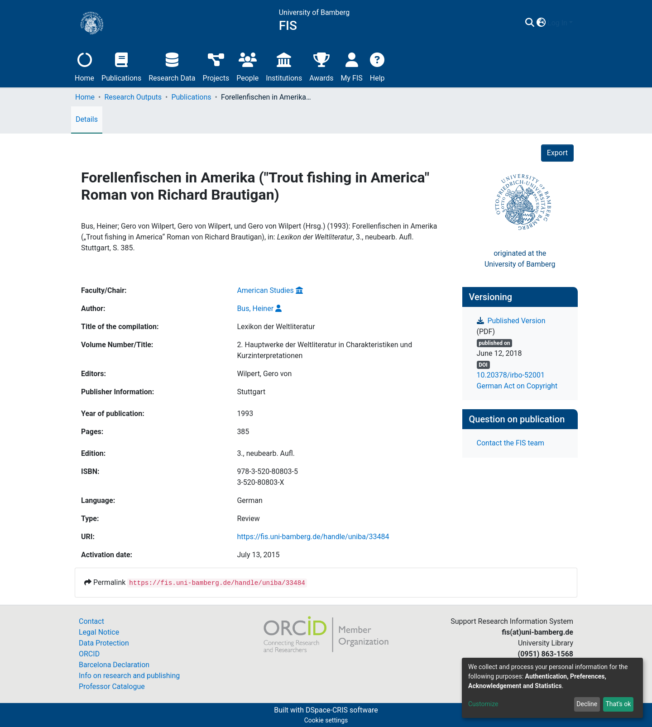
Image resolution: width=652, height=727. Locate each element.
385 (243, 431)
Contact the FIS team (511, 443)
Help (377, 65)
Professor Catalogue (112, 686)
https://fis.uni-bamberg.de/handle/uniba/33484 (313, 536)
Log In (557, 23)
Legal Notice (99, 632)
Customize (483, 704)
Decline (586, 704)
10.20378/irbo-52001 (511, 375)
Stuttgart (251, 391)
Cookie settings (326, 720)
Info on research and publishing (129, 675)
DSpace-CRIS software (342, 710)
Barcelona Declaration (114, 664)
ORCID (89, 654)
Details (87, 119)
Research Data (172, 65)
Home (84, 65)
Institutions (284, 65)
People (247, 65)
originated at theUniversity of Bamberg (520, 258)
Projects (216, 65)
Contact (91, 621)
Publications (121, 65)
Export (557, 152)
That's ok (618, 704)
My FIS (352, 65)
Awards (321, 65)
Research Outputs (133, 97)
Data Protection (104, 643)
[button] (541, 23)
